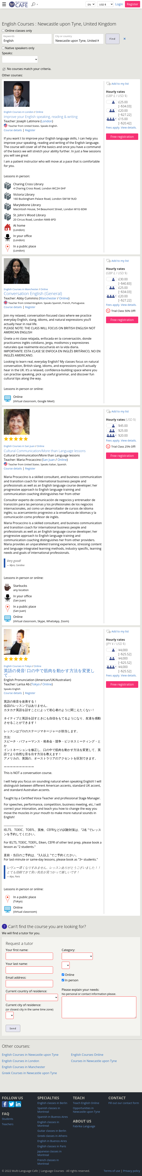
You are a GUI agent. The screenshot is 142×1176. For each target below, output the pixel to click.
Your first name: (17, 950)
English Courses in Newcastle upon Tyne (30, 1055)
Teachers (7, 1124)
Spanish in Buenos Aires (52, 1117)
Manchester (48, 298)
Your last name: (17, 964)
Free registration (122, 137)
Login (119, 4)
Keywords (8, 36)
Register (132, 4)
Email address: (16, 977)
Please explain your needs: (89, 992)
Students (7, 1119)
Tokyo (35, 684)
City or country (63, 36)
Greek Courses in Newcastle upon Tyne (29, 1073)
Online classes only (17, 31)
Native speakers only (18, 48)
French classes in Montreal (48, 1161)
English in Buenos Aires (52, 1141)
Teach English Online (86, 1103)
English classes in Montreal (48, 1123)
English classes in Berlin (52, 1103)
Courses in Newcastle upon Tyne (94, 1061)
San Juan (49, 460)
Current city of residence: (29, 1007)
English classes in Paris (51, 1146)
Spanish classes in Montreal (48, 1109)
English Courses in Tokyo (18, 666)
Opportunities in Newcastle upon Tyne (86, 1109)
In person (70, 980)
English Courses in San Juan (19, 446)
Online (39, 112)
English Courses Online (87, 1055)
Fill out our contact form (123, 1103)
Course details (13, 130)
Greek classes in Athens (52, 1136)
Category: (68, 950)
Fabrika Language (84, 1126)
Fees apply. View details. (121, 127)
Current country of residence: (26, 991)
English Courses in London (19, 112)
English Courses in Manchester (21, 289)
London (46, 121)
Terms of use (112, 1171)
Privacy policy (131, 1171)
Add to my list (117, 83)
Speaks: (7, 53)
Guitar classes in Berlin (51, 1131)
